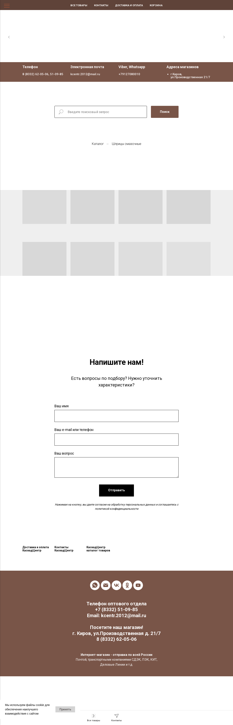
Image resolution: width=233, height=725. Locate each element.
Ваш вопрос (64, 453)
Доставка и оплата (129, 5)
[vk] (116, 585)
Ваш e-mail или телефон (73, 430)
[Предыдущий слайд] (9, 37)
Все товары (78, 5)
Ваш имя (61, 406)
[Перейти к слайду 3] (121, 56)
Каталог (98, 144)
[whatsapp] (95, 585)
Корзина (156, 5)
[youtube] (138, 585)
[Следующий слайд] (224, 37)
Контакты (101, 5)
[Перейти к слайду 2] (116, 56)
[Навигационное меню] (7, 6)
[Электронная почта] (105, 585)
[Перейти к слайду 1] (112, 56)
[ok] (127, 585)
